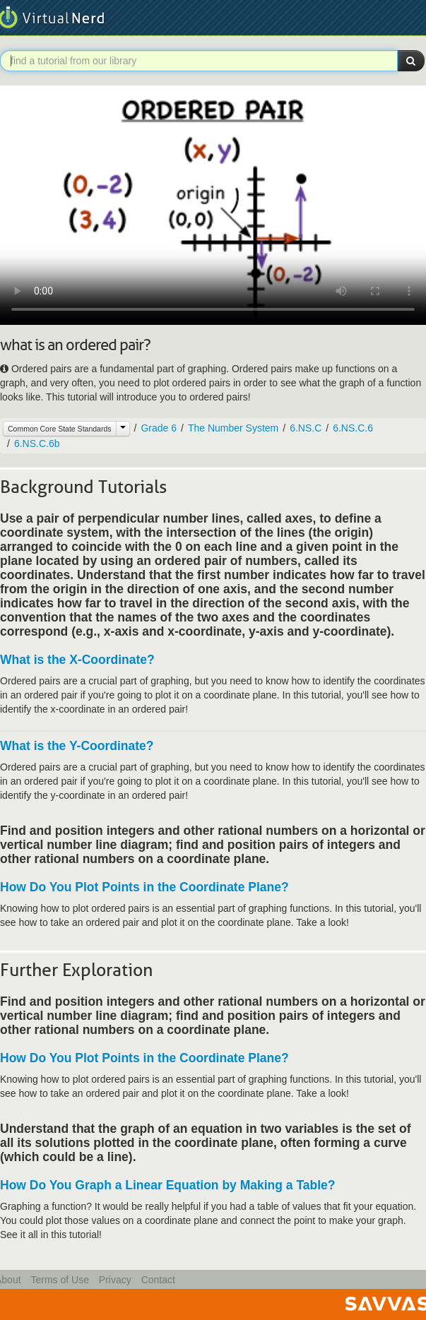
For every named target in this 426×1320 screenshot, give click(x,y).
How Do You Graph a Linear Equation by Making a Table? (168, 1185)
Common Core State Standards (60, 428)
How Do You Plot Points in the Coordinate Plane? (144, 887)
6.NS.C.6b (37, 443)
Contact (158, 1279)
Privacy (115, 1279)
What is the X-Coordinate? (77, 660)
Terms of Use (59, 1279)
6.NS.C (305, 428)
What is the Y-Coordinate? (76, 746)
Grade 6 (159, 428)
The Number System (233, 428)
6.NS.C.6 (353, 428)
